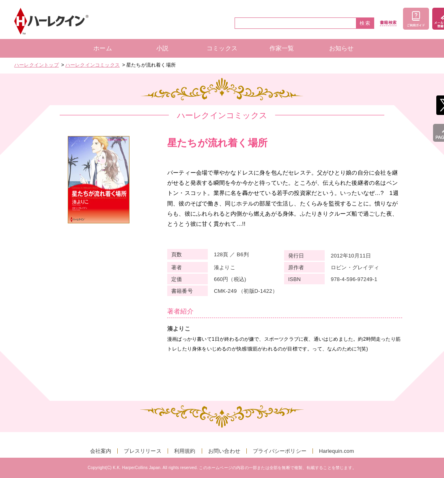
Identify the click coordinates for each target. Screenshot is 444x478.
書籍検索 (388, 23)
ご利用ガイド (416, 19)
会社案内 (101, 451)
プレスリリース (142, 451)
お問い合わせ (224, 451)
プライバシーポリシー (279, 451)
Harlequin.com (336, 451)
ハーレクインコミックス (92, 65)
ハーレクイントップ (36, 65)
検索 (365, 23)
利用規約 (185, 451)
